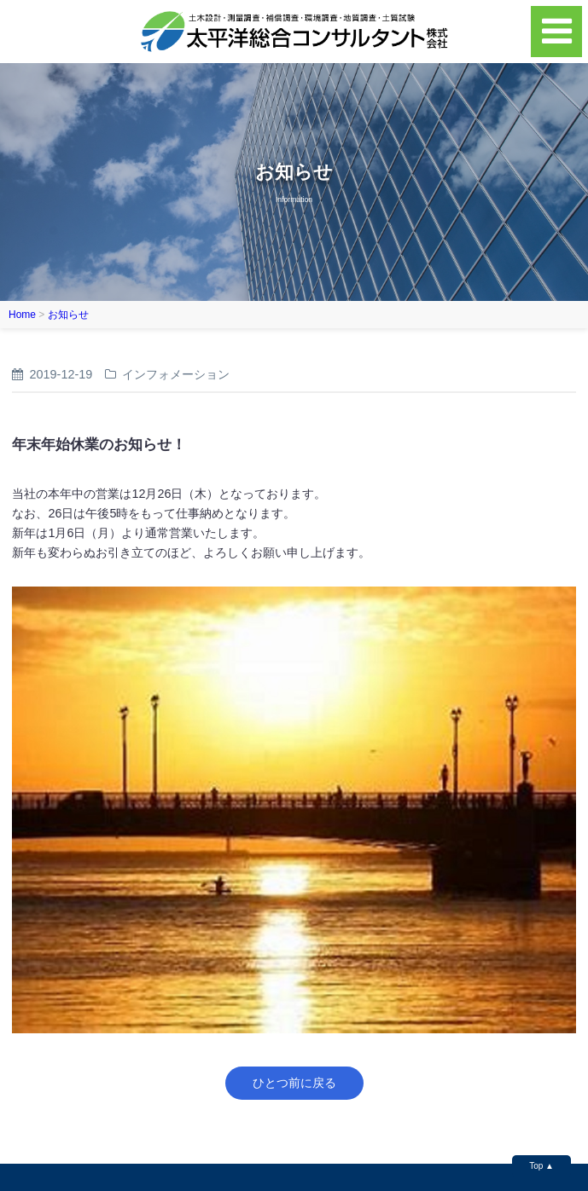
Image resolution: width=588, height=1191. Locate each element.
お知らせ (68, 315)
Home (22, 315)
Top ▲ (541, 1166)
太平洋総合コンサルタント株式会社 (294, 31)
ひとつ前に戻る (294, 1083)
